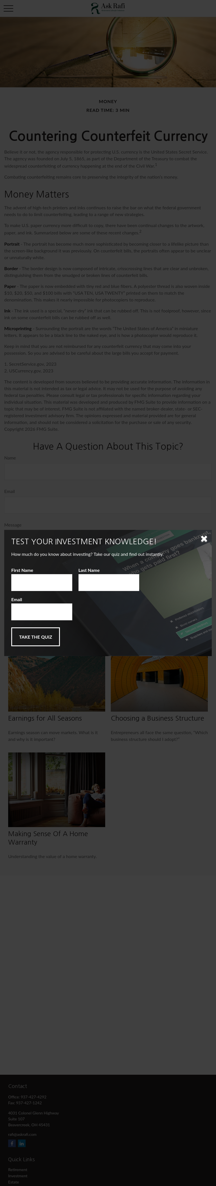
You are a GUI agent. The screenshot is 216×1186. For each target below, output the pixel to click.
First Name (22, 570)
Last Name (89, 570)
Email (16, 599)
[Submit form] (35, 636)
